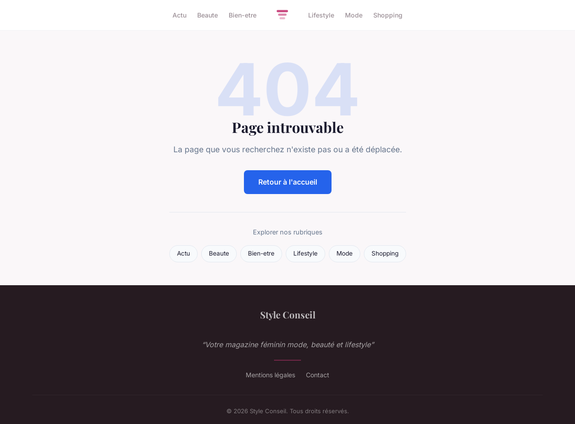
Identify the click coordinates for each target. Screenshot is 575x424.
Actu (179, 15)
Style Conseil (287, 314)
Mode (354, 15)
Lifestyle (321, 15)
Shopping (387, 15)
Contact (317, 375)
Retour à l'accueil (287, 181)
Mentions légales (270, 375)
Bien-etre (243, 15)
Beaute (207, 15)
